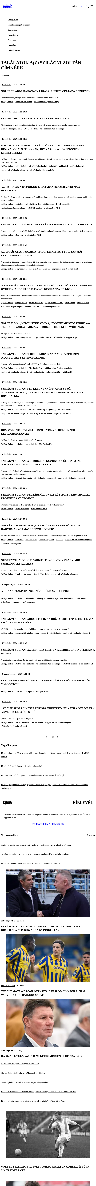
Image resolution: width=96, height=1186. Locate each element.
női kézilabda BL (86, 664)
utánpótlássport (29, 602)
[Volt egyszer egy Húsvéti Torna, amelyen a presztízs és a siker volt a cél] (48, 1158)
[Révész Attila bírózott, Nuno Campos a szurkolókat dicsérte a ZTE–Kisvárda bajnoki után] (48, 916)
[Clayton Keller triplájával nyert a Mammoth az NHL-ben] (48, 1073)
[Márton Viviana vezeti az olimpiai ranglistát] (48, 766)
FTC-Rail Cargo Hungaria (12, 306)
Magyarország (21, 269)
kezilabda (20, 204)
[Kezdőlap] (7, 6)
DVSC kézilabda (35, 208)
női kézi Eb (67, 372)
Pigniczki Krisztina (23, 574)
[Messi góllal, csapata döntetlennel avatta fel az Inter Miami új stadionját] (48, 775)
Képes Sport (13, 35)
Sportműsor (13, 30)
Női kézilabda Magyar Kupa (65, 337)
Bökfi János (81, 598)
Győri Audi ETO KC (54, 303)
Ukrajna (46, 269)
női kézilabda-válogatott (11, 543)
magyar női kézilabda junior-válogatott (32, 633)
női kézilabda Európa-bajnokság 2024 (45, 372)
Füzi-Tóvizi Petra (36, 368)
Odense (4, 129)
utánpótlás (16, 602)
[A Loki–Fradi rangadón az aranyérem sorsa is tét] (48, 1063)
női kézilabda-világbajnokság (42, 170)
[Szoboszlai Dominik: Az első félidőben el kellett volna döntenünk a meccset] (48, 863)
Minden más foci (8, 986)
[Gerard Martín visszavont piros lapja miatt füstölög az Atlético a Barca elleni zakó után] (48, 1091)
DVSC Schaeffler (31, 129)
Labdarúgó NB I (8, 921)
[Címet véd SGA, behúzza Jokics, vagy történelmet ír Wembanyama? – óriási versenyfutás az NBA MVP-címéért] (48, 755)
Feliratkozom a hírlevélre (48, 824)
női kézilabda (21, 166)
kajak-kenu (5, 602)
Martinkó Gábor (67, 598)
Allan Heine (70, 303)
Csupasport (12, 40)
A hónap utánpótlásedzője (47, 598)
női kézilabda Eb (65, 409)
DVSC (49, 337)
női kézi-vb (63, 166)
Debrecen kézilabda (24, 102)
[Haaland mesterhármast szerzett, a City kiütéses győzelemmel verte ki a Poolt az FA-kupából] (48, 845)
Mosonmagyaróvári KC (52, 306)
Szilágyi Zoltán (7, 102)
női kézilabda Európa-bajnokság (58, 368)
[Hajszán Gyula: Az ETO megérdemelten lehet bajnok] (48, 1046)
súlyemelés (29, 598)
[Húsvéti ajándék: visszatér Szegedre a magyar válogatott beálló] (48, 1082)
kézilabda (20, 444)
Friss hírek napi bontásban (19, 25)
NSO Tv (59, 540)
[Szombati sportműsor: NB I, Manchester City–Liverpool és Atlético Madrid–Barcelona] (48, 854)
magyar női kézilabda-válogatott (14, 170)
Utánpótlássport (14, 50)
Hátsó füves (12, 45)
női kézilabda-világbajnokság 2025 (43, 166)
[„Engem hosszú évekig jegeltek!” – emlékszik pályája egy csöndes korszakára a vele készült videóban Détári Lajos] (48, 786)
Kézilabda (6, 85)
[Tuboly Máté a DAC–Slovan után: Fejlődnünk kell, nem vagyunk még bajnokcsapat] (48, 981)
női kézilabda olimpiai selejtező (14, 726)
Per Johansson (83, 303)
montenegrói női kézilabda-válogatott (45, 413)
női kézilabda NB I (52, 208)
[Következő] (52, 737)
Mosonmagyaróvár (23, 337)
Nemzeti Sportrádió (24, 478)
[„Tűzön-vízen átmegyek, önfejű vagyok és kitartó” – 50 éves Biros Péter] (48, 1101)
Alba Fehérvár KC (33, 204)
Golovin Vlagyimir (46, 540)
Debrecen (19, 235)
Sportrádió (51, 478)
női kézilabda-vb (77, 166)
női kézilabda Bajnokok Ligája (46, 102)
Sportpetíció (13, 20)
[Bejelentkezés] (75, 6)
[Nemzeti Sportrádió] (82, 6)
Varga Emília (38, 337)
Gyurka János (7, 303)
